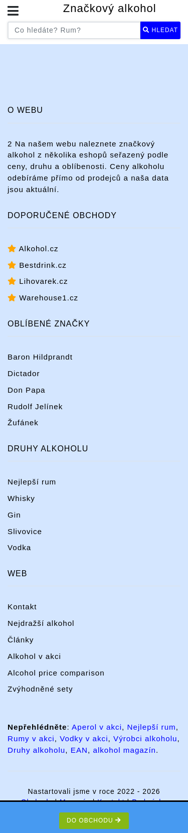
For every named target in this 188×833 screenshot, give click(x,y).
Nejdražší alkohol (41, 623)
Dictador (24, 373)
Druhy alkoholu (36, 750)
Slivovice (25, 531)
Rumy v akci (31, 738)
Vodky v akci (84, 738)
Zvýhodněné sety (40, 689)
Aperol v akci (97, 727)
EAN (79, 750)
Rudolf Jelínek (35, 406)
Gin (14, 515)
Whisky (21, 498)
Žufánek (23, 422)
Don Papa (27, 390)
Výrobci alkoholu (145, 738)
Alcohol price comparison (56, 673)
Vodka (19, 547)
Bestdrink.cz (37, 265)
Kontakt (22, 606)
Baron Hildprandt (40, 357)
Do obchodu (94, 820)
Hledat (160, 30)
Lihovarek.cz (38, 281)
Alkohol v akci (34, 656)
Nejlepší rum (32, 481)
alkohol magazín (124, 750)
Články (21, 639)
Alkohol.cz (33, 248)
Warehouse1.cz (43, 297)
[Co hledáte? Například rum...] (74, 30)
